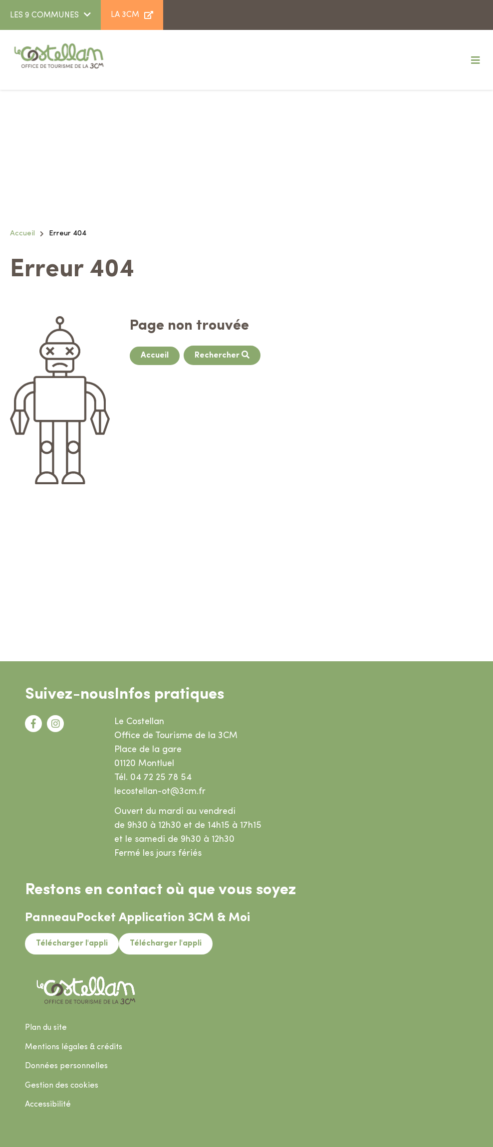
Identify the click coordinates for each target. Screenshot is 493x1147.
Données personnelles (66, 1066)
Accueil (22, 233)
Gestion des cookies (61, 1086)
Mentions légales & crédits (73, 1047)
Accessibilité (48, 1105)
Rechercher (218, 356)
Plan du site (46, 1028)
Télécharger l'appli (72, 944)
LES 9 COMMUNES (44, 15)
